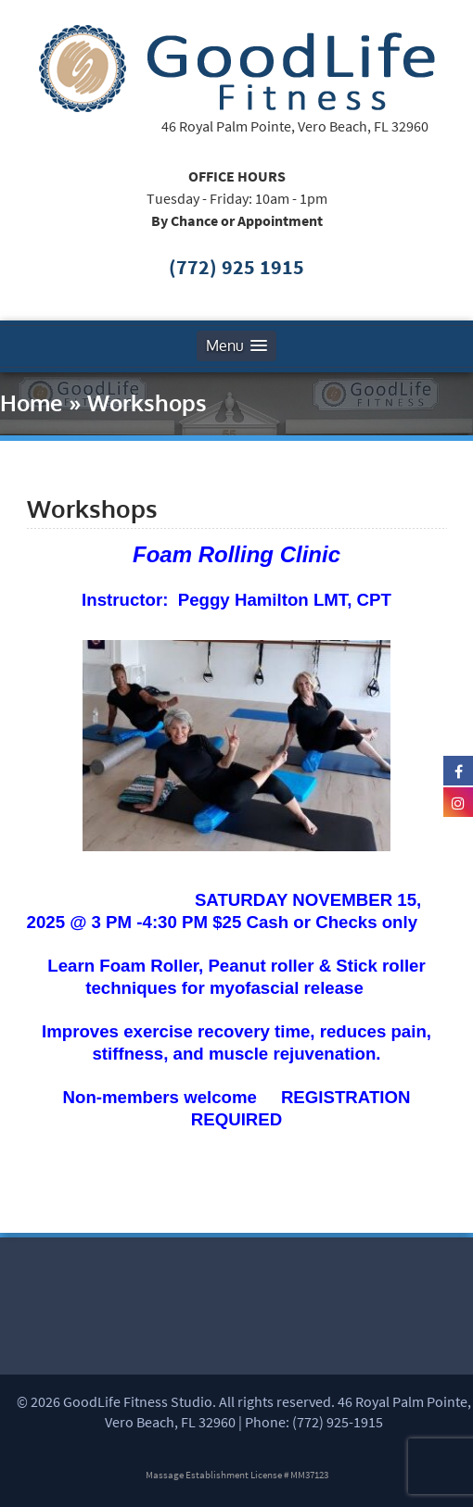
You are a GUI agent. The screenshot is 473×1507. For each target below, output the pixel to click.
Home (31, 402)
